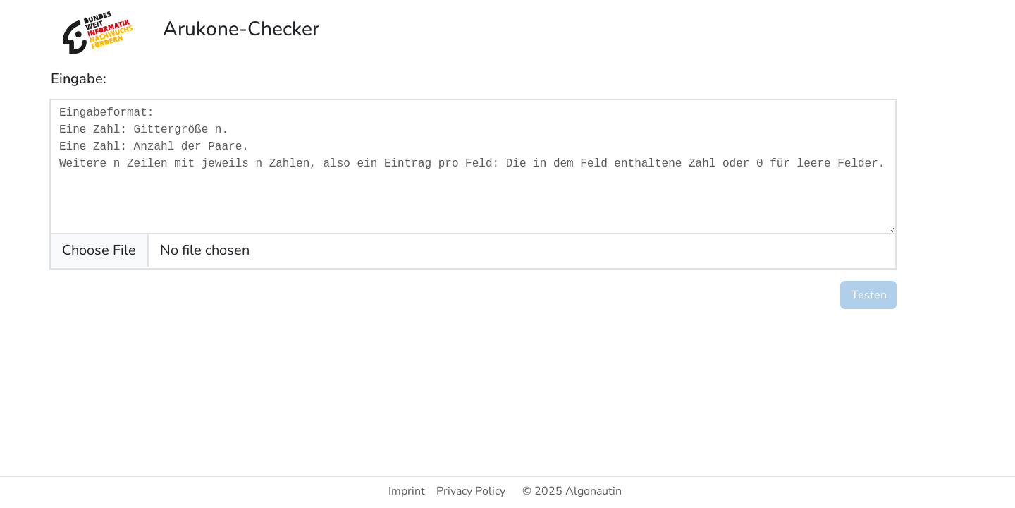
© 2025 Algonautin (572, 491)
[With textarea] (473, 166)
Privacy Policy (470, 491)
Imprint (406, 491)
